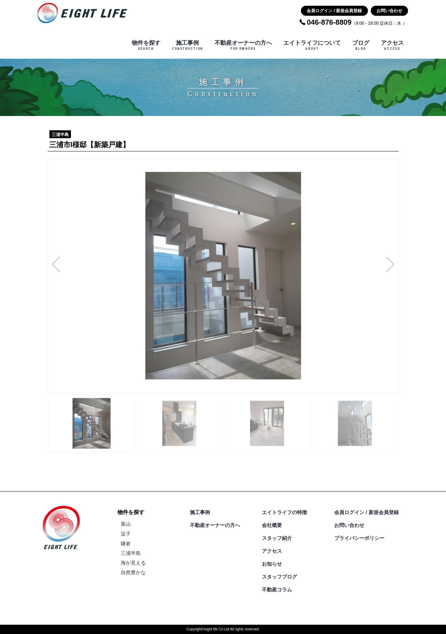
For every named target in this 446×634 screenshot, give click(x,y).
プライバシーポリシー (359, 538)
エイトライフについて (312, 45)
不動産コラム (277, 589)
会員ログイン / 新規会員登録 (334, 10)
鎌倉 (126, 543)
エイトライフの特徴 (284, 512)
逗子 (126, 534)
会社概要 (272, 525)
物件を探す (146, 45)
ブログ (360, 45)
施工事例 (187, 45)
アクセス (392, 45)
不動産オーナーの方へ (243, 45)
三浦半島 (131, 553)
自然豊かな (133, 572)
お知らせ (272, 564)
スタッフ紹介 (277, 538)
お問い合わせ (389, 10)
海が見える (133, 563)
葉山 (126, 524)
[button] (56, 264)
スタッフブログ (279, 577)
